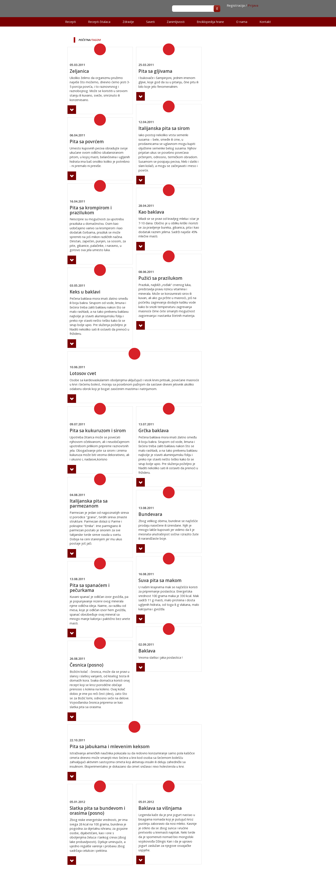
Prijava (253, 5)
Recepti (70, 22)
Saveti (150, 22)
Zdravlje (128, 22)
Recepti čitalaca (99, 22)
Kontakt (265, 22)
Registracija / (237, 5)
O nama (241, 22)
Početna (84, 40)
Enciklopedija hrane (210, 22)
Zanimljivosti (175, 22)
